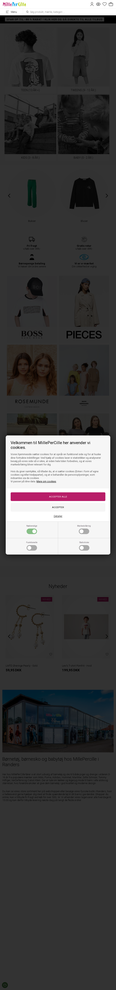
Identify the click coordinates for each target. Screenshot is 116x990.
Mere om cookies (46, 481)
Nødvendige (31, 529)
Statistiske (84, 546)
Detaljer (58, 516)
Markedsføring (84, 529)
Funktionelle (31, 546)
